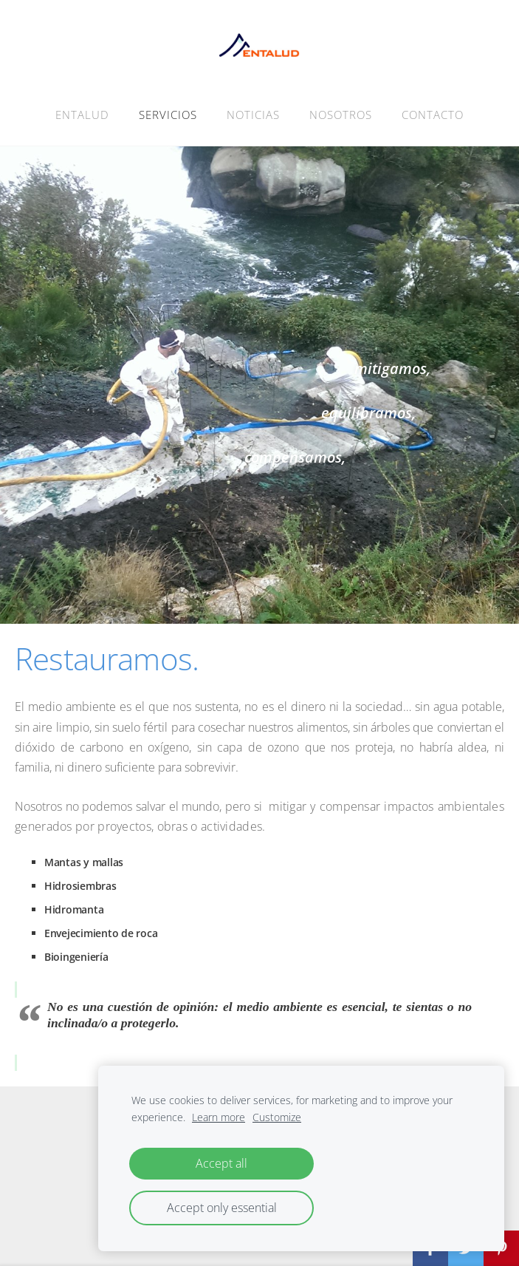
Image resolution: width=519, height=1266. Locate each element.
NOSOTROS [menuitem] (340, 114)
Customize (276, 1117)
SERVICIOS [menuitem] (168, 114)
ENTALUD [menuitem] (82, 114)
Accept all (221, 1163)
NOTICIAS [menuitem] (253, 114)
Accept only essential (222, 1207)
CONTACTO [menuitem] (433, 114)
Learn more (218, 1117)
